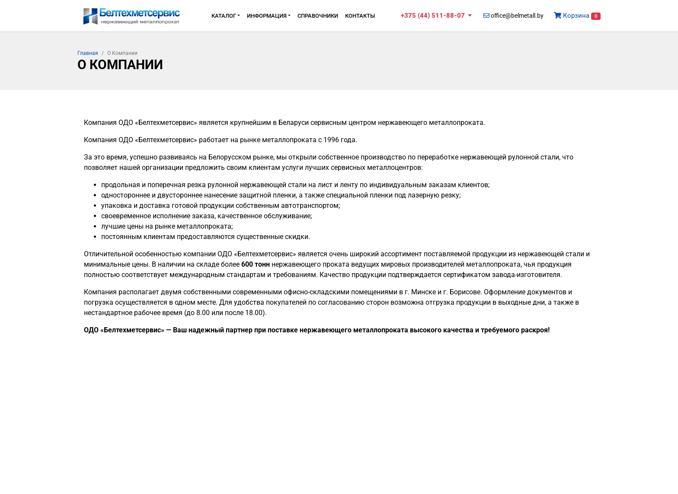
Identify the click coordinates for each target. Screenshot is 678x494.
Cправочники (317, 16)
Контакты (360, 16)
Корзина (577, 16)
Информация (267, 16)
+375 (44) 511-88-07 (436, 15)
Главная (87, 53)
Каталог (223, 16)
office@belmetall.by (513, 15)
